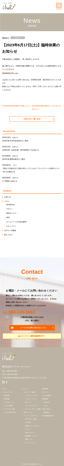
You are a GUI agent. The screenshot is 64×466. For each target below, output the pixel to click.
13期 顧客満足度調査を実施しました (16, 106)
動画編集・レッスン (31, 436)
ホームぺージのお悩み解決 (16, 222)
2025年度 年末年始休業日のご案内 (15, 141)
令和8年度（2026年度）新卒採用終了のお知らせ (20, 150)
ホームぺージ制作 (29, 392)
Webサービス (11, 213)
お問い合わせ (46, 409)
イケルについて (7, 392)
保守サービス (27, 412)
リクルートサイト (31, 399)
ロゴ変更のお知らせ (9, 181)
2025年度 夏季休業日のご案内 (13, 159)
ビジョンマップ (30, 442)
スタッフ (45, 392)
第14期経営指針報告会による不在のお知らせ (46, 107)
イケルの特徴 (8, 405)
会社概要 (7, 399)
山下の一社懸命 (10, 230)
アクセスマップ (9, 402)
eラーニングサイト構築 (33, 409)
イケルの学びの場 (9, 412)
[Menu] (59, 5)
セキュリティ (11, 226)
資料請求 (46, 412)
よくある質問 (46, 395)
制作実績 (45, 389)
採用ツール (28, 439)
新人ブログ (8, 235)
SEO (8, 217)
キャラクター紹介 (9, 409)
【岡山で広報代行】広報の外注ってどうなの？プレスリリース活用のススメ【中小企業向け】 (31, 170)
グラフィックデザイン (30, 416)
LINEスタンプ (29, 432)
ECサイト (28, 402)
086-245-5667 (22, 312)
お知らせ (17, 38)
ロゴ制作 (28, 422)
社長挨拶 (7, 395)
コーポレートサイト (31, 395)
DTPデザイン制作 (31, 419)
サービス (25, 389)
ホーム (4, 389)
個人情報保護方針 (48, 416)
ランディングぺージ (31, 405)
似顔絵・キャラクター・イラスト (33, 427)
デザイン (9, 209)
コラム (14, 165)
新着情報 (45, 399)
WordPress (10, 205)
